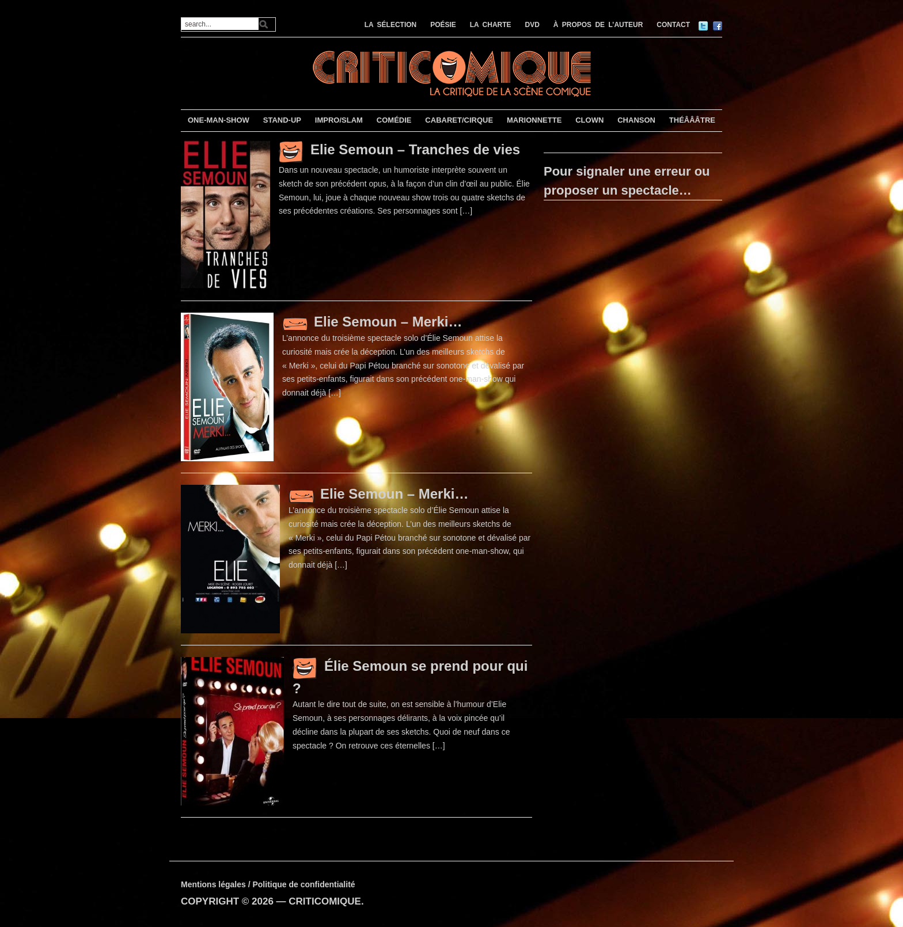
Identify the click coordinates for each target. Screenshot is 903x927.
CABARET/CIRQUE (459, 120)
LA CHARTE (490, 25)
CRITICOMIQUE (325, 901)
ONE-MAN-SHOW (218, 120)
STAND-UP (282, 120)
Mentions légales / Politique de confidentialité (268, 884)
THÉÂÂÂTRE (692, 120)
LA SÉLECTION (391, 25)
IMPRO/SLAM (339, 120)
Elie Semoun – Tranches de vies (415, 149)
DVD (532, 25)
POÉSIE (443, 25)
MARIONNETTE (534, 120)
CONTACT (673, 25)
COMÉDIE (394, 120)
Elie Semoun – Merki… (388, 321)
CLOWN (589, 120)
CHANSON (636, 120)
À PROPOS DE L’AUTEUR (598, 25)
